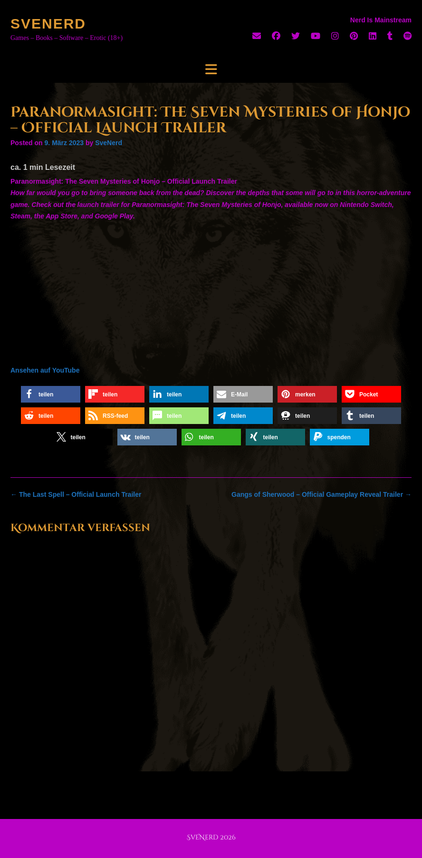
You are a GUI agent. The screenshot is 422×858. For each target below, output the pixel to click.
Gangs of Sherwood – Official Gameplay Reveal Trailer (321, 494)
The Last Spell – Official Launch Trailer (75, 494)
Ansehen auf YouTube (44, 370)
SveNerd (48, 23)
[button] (50, 394)
